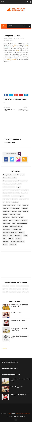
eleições (5, 208)
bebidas (26, 190)
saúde (25, 235)
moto (11, 235)
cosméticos (6, 202)
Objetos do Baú (12, 178)
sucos (4, 238)
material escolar (16, 229)
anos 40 (12, 289)
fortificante (6, 217)
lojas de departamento (16, 226)
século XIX (25, 292)
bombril (17, 193)
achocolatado (19, 38)
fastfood (12, 214)
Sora (9, 413)
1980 (26, 45)
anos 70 (5, 292)
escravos (25, 211)
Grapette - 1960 (16, 312)
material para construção (10, 232)
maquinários (6, 229)
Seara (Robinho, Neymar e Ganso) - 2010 (19, 305)
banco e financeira (17, 190)
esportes (5, 214)
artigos (18, 187)
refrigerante (18, 235)
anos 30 (5, 289)
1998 (17, 50)
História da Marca (19, 175)
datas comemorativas (9, 205)
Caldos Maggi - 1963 (16, 387)
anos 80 (12, 40)
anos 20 (26, 286)
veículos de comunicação (17, 241)
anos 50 (18, 289)
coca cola (14, 199)
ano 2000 (5, 286)
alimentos (6, 40)
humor (11, 220)
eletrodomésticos (14, 208)
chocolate (14, 196)
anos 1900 (19, 286)
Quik (15, 45)
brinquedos (24, 193)
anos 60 (25, 289)
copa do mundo (24, 199)
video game (13, 244)
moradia (5, 235)
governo (21, 217)
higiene (5, 220)
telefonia (11, 238)
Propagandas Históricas (23, 413)
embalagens (6, 211)
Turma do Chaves (22, 181)
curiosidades (15, 202)
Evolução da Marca (8, 175)
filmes (18, 214)
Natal (4, 178)
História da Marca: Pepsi (18, 320)
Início (4, 26)
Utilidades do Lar (7, 184)
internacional (6, 223)
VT (15, 40)
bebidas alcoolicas (8, 193)
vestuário (5, 241)
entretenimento (16, 211)
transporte (18, 238)
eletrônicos (25, 208)
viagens (5, 244)
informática (24, 220)
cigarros (21, 196)
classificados (6, 199)
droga (18, 205)
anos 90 (18, 292)
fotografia (14, 217)
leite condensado (22, 223)
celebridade (6, 196)
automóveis (6, 190)
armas (12, 187)
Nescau (14, 60)
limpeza (5, 226)
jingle (13, 223)
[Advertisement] (16, 125)
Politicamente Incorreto (9, 181)
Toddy (9, 60)
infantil (17, 220)
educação (25, 205)
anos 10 (12, 286)
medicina (21, 232)
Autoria (4, 348)
